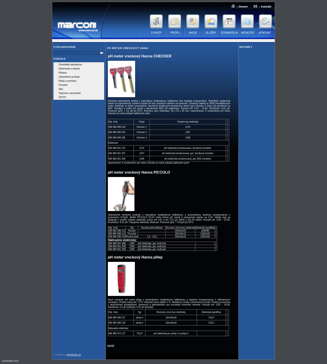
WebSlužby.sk (74, 355)
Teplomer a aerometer (70, 93)
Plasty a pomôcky (67, 81)
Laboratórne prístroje (69, 77)
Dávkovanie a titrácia (69, 68)
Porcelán (63, 85)
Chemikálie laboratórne (70, 64)
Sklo (61, 89)
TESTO (62, 97)
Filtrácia (63, 72)
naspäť (110, 345)
